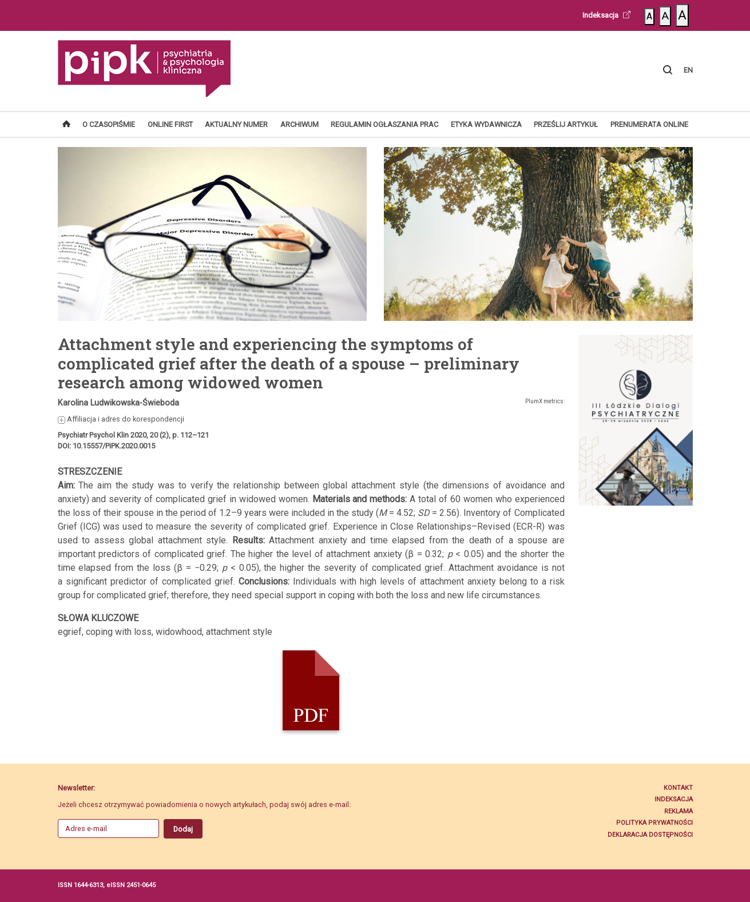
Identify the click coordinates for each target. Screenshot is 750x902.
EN (688, 70)
